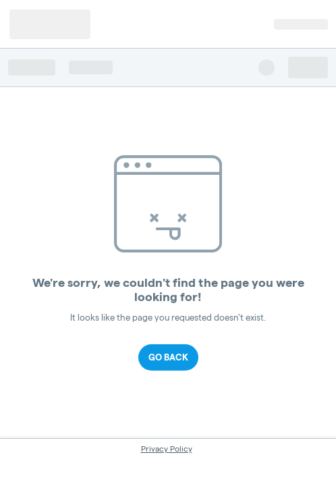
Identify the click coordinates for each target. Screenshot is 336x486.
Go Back (168, 357)
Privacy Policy (166, 448)
